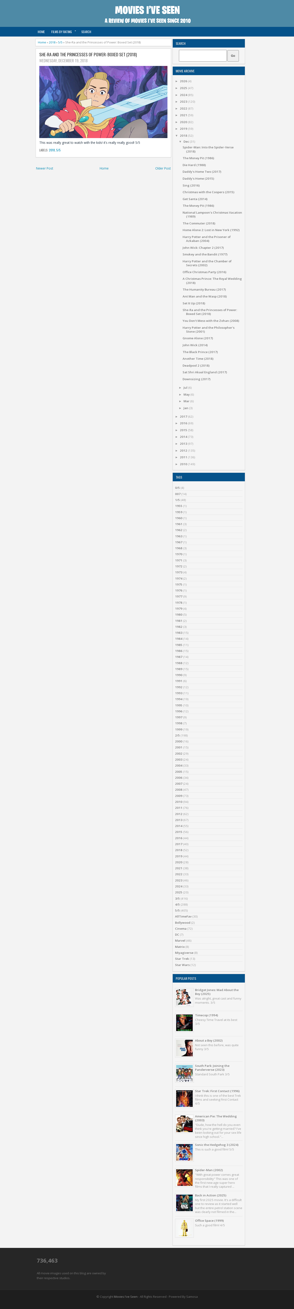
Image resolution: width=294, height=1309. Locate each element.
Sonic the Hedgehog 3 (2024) (216, 1145)
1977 (178, 596)
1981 (178, 621)
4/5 (177, 904)
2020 (184, 122)
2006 (178, 778)
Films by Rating (61, 31)
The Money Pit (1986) (198, 158)
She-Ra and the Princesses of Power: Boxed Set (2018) (88, 54)
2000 (178, 741)
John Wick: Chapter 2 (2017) (203, 248)
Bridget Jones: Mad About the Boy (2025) (217, 992)
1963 (178, 536)
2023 (184, 101)
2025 (184, 88)
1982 (178, 627)
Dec (187, 141)
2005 (178, 772)
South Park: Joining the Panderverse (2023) (212, 1068)
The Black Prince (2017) (200, 352)
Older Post (163, 168)
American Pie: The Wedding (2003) (216, 1118)
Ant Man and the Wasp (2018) (205, 296)
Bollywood (182, 923)
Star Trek (182, 959)
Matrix (180, 947)
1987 (178, 657)
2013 (184, 444)
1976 (178, 590)
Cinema (181, 928)
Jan (186, 408)
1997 (178, 717)
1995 (178, 705)
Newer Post (44, 168)
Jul (186, 387)
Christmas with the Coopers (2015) (208, 192)
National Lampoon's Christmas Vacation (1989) (212, 214)
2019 (184, 129)
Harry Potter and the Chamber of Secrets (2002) (207, 263)
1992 (178, 687)
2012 (184, 450)
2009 (178, 796)
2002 (178, 753)
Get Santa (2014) (195, 199)
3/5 (177, 898)
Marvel (180, 940)
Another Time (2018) (198, 359)
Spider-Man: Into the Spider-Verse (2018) (208, 149)
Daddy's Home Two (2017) (202, 172)
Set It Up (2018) (194, 303)
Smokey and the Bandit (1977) (205, 254)
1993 (178, 693)
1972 (178, 566)
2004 (178, 765)
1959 (178, 512)
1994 (178, 699)
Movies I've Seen (126, 1297)
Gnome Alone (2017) (198, 338)
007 (178, 494)
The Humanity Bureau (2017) (204, 289)
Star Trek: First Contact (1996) (217, 1091)
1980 (178, 614)
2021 (184, 115)
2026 (184, 81)
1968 (178, 548)
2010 (184, 464)
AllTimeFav (183, 916)
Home (41, 31)
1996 (178, 711)
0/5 (177, 488)
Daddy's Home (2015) (198, 178)
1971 (178, 560)
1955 (178, 506)
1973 (178, 572)
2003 (178, 759)
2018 (52, 42)
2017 (184, 416)
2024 (184, 95)
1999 (178, 729)
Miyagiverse (184, 953)
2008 (178, 790)
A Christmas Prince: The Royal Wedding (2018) (212, 281)
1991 (178, 681)
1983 (178, 633)
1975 (178, 584)
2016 (184, 423)
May (187, 394)
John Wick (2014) (195, 345)
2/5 (177, 735)
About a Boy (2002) (209, 1040)
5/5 (60, 42)
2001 (178, 747)
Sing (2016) (191, 185)
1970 (178, 554)
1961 (178, 524)
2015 (184, 430)
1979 (178, 608)
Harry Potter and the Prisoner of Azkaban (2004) (207, 239)
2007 (178, 784)
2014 (184, 437)
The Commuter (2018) (199, 223)
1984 (178, 639)
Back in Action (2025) (210, 1195)
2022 (184, 108)
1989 (178, 669)
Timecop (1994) (206, 1015)
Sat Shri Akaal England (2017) (205, 372)
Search (86, 31)
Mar (187, 401)
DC (177, 934)
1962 (178, 530)
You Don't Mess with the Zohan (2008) (211, 321)
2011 (184, 457)
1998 (178, 723)
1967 (178, 542)
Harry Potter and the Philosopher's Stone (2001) (209, 330)
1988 (178, 663)
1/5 (177, 500)
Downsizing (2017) (196, 379)
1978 (178, 603)
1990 (178, 675)
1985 (178, 645)
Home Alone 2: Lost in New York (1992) (211, 230)
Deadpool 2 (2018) (196, 365)
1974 (178, 578)
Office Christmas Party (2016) (204, 272)
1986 (178, 651)
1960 (178, 518)
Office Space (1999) (209, 1220)
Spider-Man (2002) (209, 1170)
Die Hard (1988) (194, 165)
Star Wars (182, 965)
